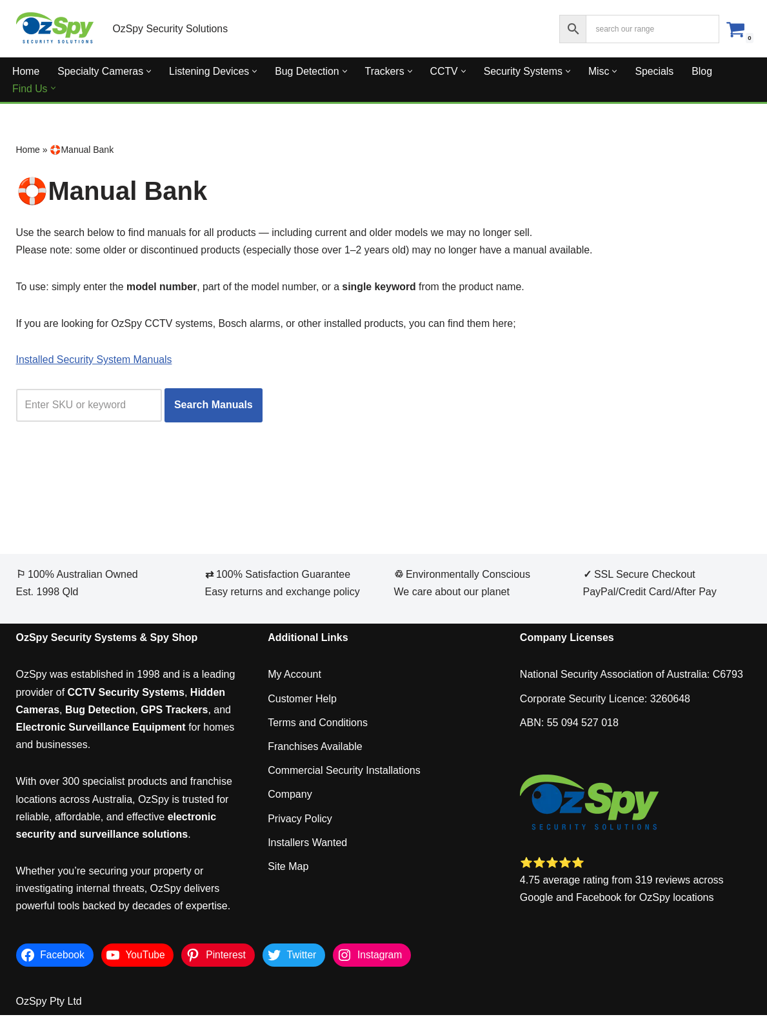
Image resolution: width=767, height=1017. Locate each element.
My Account (294, 676)
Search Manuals (214, 407)
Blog (707, 71)
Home (26, 71)
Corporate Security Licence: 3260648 (605, 700)
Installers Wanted (307, 844)
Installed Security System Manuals (95, 362)
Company (290, 796)
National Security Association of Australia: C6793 (631, 676)
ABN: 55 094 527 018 (569, 724)
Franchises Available (315, 748)
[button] (150, 71)
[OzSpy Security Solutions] (55, 29)
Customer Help (302, 700)
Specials (659, 71)
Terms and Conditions (318, 724)
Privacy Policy (300, 820)
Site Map (288, 868)
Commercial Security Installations (344, 772)
